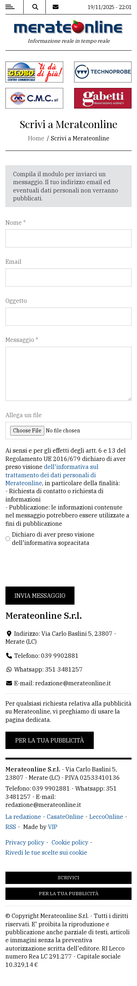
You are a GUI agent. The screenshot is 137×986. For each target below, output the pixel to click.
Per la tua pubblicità (49, 740)
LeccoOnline (106, 816)
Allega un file (23, 415)
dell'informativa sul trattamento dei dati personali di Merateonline (51, 475)
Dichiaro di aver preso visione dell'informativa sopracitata (53, 538)
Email (13, 261)
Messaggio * (21, 339)
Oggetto (16, 300)
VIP (52, 826)
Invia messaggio (40, 595)
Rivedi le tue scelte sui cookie (46, 852)
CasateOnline (65, 816)
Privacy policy (24, 842)
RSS (10, 826)
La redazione (23, 816)
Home (36, 138)
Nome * (15, 222)
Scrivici (68, 878)
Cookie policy (70, 842)
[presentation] (60, 567)
